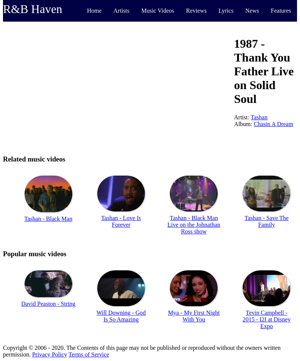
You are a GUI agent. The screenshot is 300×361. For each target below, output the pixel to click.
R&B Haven (32, 9)
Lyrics (225, 10)
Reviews (196, 10)
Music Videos (157, 10)
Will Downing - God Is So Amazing (121, 316)
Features (281, 10)
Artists (122, 10)
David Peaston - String (48, 304)
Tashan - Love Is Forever (121, 221)
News (252, 10)
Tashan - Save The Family (266, 221)
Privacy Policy (49, 354)
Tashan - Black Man (48, 219)
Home (94, 10)
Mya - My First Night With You (194, 316)
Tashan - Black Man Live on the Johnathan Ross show (193, 225)
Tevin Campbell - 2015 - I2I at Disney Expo (267, 319)
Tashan (259, 117)
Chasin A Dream (273, 124)
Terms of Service (89, 354)
